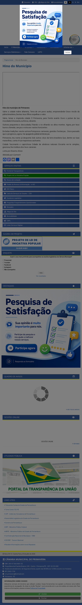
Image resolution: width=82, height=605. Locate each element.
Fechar (67, 52)
